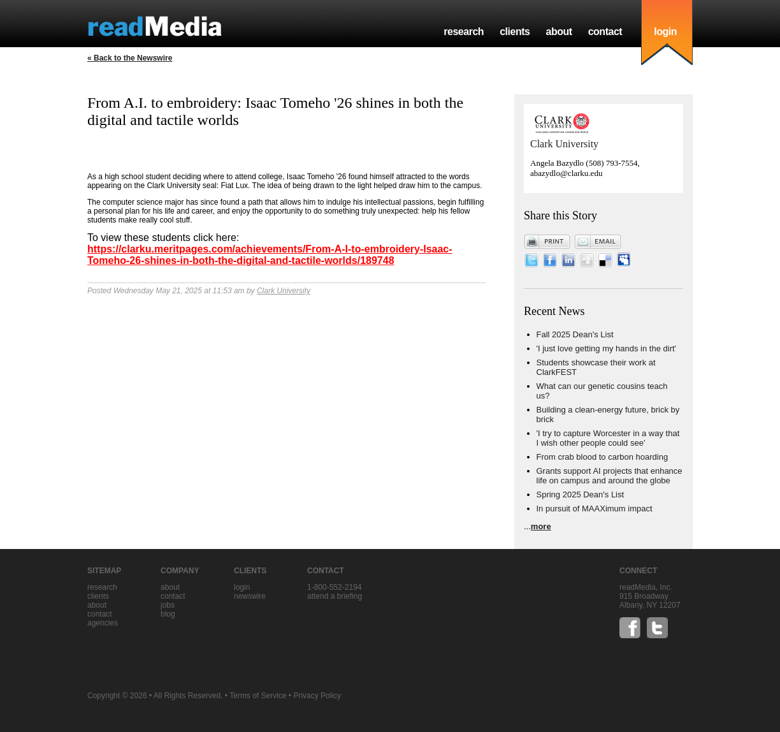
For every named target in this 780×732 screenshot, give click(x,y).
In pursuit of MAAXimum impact (595, 508)
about (558, 31)
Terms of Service (257, 695)
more (541, 526)
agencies (102, 623)
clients (515, 31)
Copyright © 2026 (117, 695)
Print (547, 241)
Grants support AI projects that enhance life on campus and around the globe (609, 475)
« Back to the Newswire (129, 58)
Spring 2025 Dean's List (581, 494)
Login (242, 587)
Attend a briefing (334, 596)
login (665, 31)
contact (605, 31)
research (464, 31)
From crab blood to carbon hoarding (602, 457)
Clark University (283, 290)
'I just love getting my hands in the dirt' (607, 348)
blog (168, 614)
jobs (168, 605)
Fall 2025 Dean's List (575, 334)
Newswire (250, 596)
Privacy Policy (317, 695)
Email (597, 241)
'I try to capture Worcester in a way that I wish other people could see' (608, 438)
